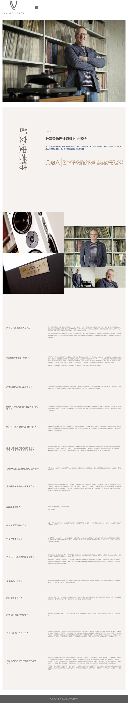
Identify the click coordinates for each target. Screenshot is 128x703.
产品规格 (52, 509)
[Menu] (37, 7)
